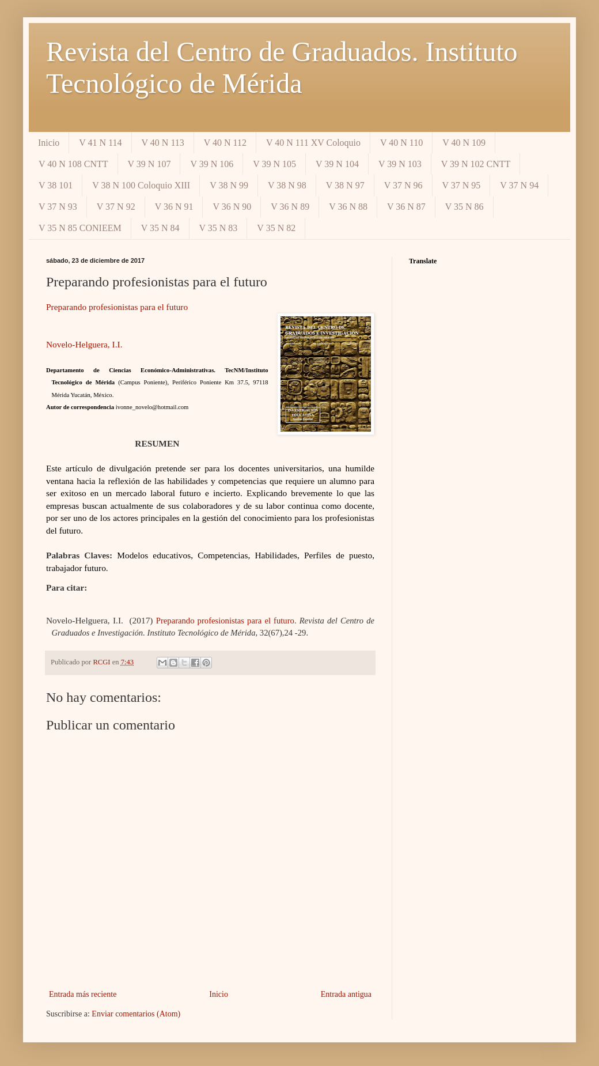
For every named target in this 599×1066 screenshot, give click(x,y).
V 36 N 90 (232, 206)
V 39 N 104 (337, 164)
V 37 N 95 (461, 185)
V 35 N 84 (160, 228)
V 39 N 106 (211, 164)
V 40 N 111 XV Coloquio (313, 143)
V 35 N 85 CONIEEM (80, 228)
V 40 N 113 (163, 143)
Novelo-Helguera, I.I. (84, 344)
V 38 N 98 (287, 185)
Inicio (48, 143)
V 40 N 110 (401, 143)
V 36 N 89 (290, 206)
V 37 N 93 (58, 206)
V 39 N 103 (400, 164)
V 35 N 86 (464, 206)
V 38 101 (56, 185)
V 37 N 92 (116, 206)
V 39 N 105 (274, 164)
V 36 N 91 (174, 206)
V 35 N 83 (218, 228)
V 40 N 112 (225, 143)
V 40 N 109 (464, 143)
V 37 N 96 (403, 185)
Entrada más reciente (82, 994)
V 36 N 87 (406, 206)
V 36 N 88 (348, 206)
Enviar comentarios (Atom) (136, 1014)
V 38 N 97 (345, 185)
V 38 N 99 (229, 185)
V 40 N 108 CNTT (73, 164)
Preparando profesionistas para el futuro (117, 307)
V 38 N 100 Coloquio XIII (141, 185)
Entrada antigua (346, 994)
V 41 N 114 (100, 143)
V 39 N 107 (149, 164)
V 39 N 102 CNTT (476, 164)
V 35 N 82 (276, 228)
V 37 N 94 (519, 185)
